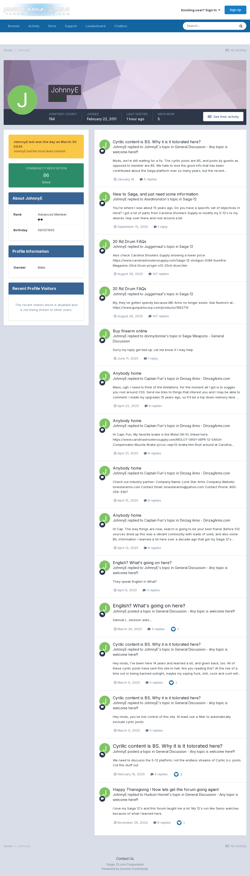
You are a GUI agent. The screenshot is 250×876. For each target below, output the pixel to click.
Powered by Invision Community (125, 869)
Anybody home (127, 373)
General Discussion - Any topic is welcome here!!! (195, 611)
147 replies (158, 274)
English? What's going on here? (142, 562)
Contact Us (125, 858)
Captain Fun (153, 378)
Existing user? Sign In (200, 10)
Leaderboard (95, 26)
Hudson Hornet (156, 794)
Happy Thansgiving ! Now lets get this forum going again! (166, 789)
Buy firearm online (130, 330)
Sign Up (235, 10)
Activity (33, 26)
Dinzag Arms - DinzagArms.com (205, 378)
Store (52, 26)
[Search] (209, 26)
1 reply (160, 227)
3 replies (151, 590)
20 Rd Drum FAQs (129, 241)
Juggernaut (153, 246)
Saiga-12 (190, 199)
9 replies (153, 406)
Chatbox (120, 26)
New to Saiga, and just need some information (155, 194)
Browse (14, 26)
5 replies (148, 179)
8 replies (162, 822)
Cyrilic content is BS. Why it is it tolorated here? (157, 141)
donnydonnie (155, 336)
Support (71, 26)
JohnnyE (120, 147)
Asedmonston (155, 199)
